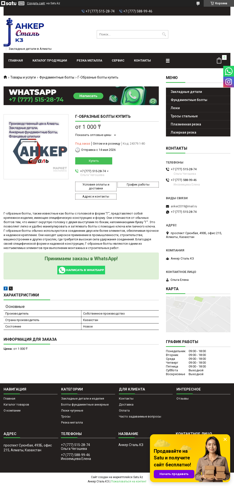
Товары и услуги (23, 77)
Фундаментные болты (56, 77)
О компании (12, 410)
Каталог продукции (49, 60)
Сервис (118, 60)
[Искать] (164, 34)
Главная (15, 60)
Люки (175, 108)
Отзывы (182, 398)
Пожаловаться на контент (128, 481)
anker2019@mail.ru (184, 206)
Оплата (124, 410)
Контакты (142, 60)
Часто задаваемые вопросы (140, 416)
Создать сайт (36, 3)
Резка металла (89, 60)
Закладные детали (186, 92)
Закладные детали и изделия (82, 398)
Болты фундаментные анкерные (85, 404)
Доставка (126, 404)
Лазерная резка (183, 132)
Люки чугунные (72, 410)
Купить (94, 161)
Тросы (65, 416)
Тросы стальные (184, 116)
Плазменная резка (186, 124)
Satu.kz (138, 477)
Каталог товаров (16, 404)
